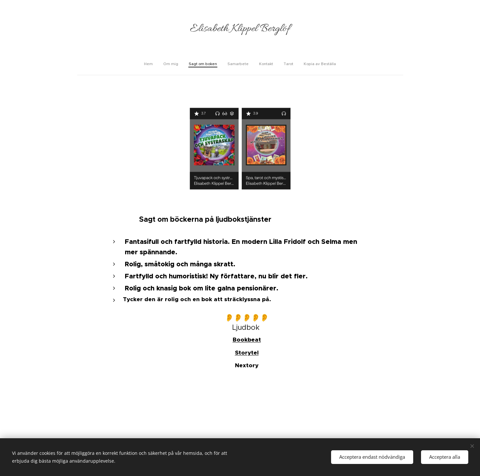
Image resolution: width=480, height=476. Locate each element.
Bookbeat (246, 339)
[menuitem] (211, 64)
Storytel (246, 352)
